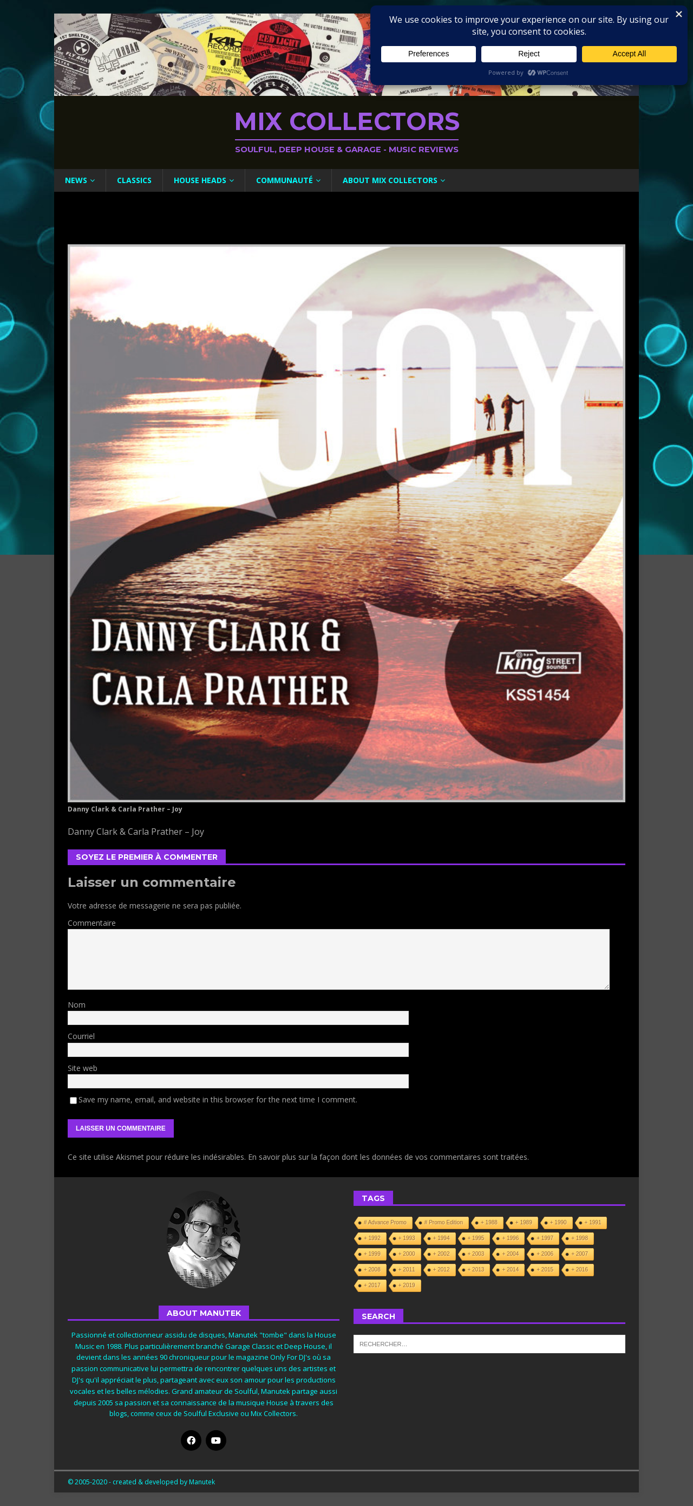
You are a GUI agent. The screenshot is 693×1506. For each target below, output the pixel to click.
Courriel (81, 1036)
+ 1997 (545, 1238)
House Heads (200, 180)
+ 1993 (406, 1238)
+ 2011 (406, 1270)
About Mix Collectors (390, 180)
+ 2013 (476, 1270)
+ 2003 (476, 1254)
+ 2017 (372, 1285)
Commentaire (92, 923)
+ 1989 (523, 1222)
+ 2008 (372, 1270)
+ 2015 (545, 1270)
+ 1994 (441, 1238)
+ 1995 (476, 1238)
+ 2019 (406, 1285)
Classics (134, 180)
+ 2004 (510, 1254)
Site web (82, 1068)
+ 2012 (441, 1270)
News (76, 180)
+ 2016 (579, 1270)
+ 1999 (372, 1254)
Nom (77, 1004)
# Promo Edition (443, 1222)
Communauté (284, 180)
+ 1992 (372, 1238)
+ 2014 (510, 1270)
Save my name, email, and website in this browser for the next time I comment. (218, 1099)
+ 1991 (593, 1222)
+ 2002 (441, 1254)
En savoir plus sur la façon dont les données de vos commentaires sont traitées (387, 1157)
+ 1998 (579, 1238)
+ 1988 (489, 1222)
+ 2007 (579, 1254)
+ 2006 (545, 1254)
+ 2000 (406, 1254)
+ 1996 (510, 1238)
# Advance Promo (385, 1222)
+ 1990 (558, 1222)
